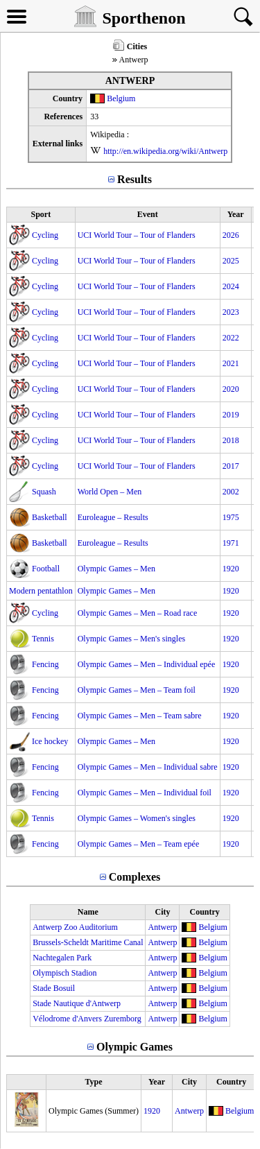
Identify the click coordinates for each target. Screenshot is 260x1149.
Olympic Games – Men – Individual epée (147, 664)
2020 (231, 389)
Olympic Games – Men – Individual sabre (148, 767)
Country (204, 912)
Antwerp (162, 927)
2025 (231, 261)
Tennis (43, 638)
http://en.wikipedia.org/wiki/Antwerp (165, 151)
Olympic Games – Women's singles (137, 818)
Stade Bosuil (54, 988)
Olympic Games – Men (116, 568)
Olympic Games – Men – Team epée (139, 844)
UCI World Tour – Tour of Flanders (137, 235)
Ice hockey (50, 741)
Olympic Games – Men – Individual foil (144, 792)
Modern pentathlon (41, 591)
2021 (231, 363)
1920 (231, 568)
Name (88, 912)
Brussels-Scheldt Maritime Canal (88, 942)
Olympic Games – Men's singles (131, 638)
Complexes (135, 877)
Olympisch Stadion (64, 973)
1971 (231, 543)
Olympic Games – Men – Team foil (137, 690)
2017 (231, 466)
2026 (231, 235)
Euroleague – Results (113, 517)
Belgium (121, 98)
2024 (231, 286)
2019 (231, 415)
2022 (231, 338)
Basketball (49, 517)
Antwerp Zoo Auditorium (75, 927)
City (162, 912)
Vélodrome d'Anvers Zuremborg (87, 1018)
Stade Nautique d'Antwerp (77, 1003)
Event (147, 214)
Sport (41, 214)
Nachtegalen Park (62, 957)
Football (46, 568)
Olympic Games (134, 1047)
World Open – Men (110, 491)
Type (93, 1082)
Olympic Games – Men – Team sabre (140, 715)
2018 (231, 440)
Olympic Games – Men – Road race (138, 613)
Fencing (45, 664)
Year (235, 214)
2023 (231, 312)
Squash (44, 491)
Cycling (45, 235)
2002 (231, 491)
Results (134, 179)
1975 (231, 517)
